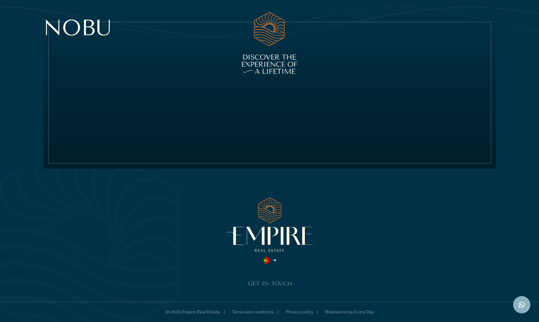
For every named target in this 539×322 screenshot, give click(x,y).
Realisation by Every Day (349, 311)
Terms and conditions (253, 311)
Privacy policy (299, 311)
